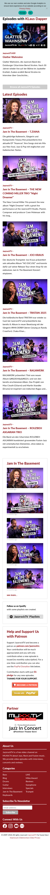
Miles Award (31, 778)
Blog (5, 778)
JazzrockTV (32, 835)
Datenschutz (24, 838)
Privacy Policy (24, 9)
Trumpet (29, 791)
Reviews (29, 781)
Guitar (6, 784)
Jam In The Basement (23, 463)
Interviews (7, 788)
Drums (6, 781)
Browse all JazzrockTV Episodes (25, 87)
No (30, 13)
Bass (5, 774)
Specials (29, 788)
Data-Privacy (35, 838)
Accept (22, 13)
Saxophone (31, 784)
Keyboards (8, 795)
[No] (46, 8)
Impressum (14, 838)
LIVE (28, 774)
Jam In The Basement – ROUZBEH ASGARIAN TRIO (22, 428)
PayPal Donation (22, 666)
